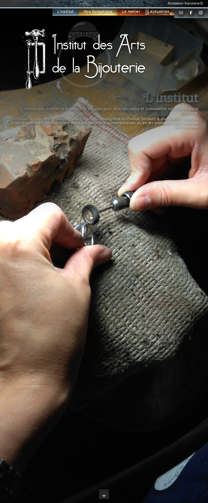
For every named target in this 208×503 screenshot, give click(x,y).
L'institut (65, 12)
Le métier (131, 12)
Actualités (159, 12)
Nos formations (98, 12)
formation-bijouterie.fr (185, 3)
